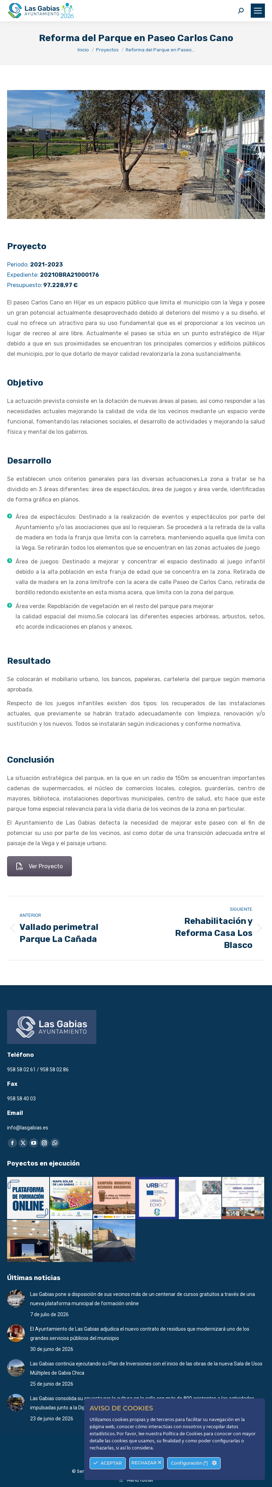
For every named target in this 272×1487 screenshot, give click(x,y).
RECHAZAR (146, 1462)
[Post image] (16, 1298)
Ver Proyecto (39, 866)
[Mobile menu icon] (258, 11)
